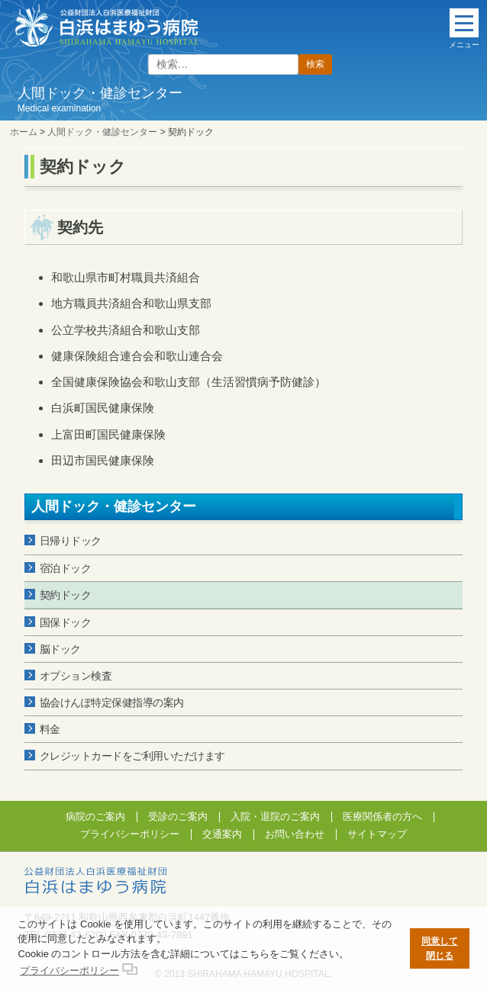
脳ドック (60, 649)
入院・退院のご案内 (275, 816)
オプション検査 (76, 676)
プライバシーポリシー (129, 834)
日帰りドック (71, 541)
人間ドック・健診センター (113, 506)
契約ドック (66, 595)
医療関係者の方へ (382, 816)
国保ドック (66, 622)
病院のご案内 (95, 816)
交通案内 (222, 834)
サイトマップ (377, 834)
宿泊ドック (66, 568)
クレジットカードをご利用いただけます (132, 756)
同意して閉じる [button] (439, 948)
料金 (50, 729)
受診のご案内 (178, 816)
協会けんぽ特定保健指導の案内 (112, 702)
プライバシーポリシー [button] (69, 970)
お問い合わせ (294, 834)
